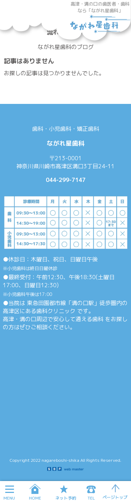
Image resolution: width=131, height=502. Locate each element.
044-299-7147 (66, 180)
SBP (65, 469)
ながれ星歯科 (100, 26)
